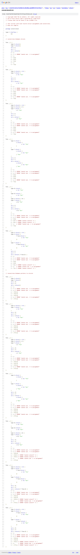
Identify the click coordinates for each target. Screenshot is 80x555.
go (51, 8)
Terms (18, 552)
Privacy (14, 552)
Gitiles (9, 552)
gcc (7, 8)
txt (73, 552)
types (58, 8)
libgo (47, 8)
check (71, 8)
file (35, 14)
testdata (65, 8)
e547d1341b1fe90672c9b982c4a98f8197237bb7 (25, 8)
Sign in (76, 2)
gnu (3, 8)
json (77, 552)
